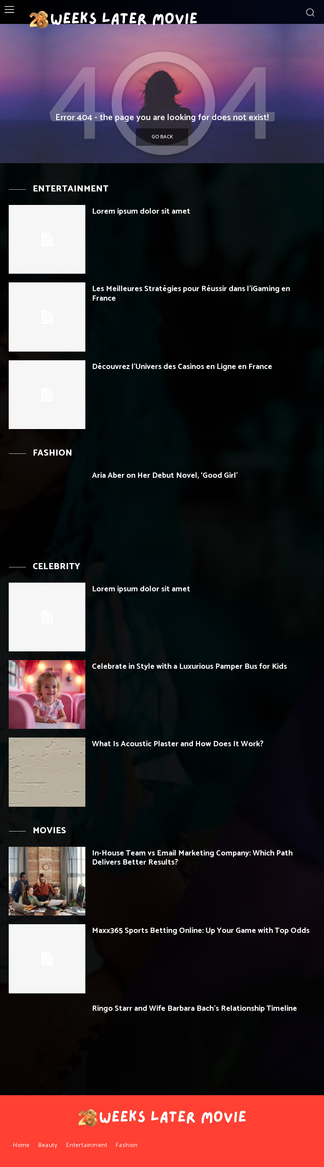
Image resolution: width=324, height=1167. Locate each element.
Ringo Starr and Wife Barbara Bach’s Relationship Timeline (194, 1008)
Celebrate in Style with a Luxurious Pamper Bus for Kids (189, 666)
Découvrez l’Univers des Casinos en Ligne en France (182, 366)
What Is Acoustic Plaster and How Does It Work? (177, 744)
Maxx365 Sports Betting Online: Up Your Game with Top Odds (201, 930)
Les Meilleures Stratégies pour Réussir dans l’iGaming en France (191, 293)
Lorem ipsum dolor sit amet (141, 211)
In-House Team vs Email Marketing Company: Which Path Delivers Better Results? (192, 858)
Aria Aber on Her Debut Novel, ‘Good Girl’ (165, 475)
